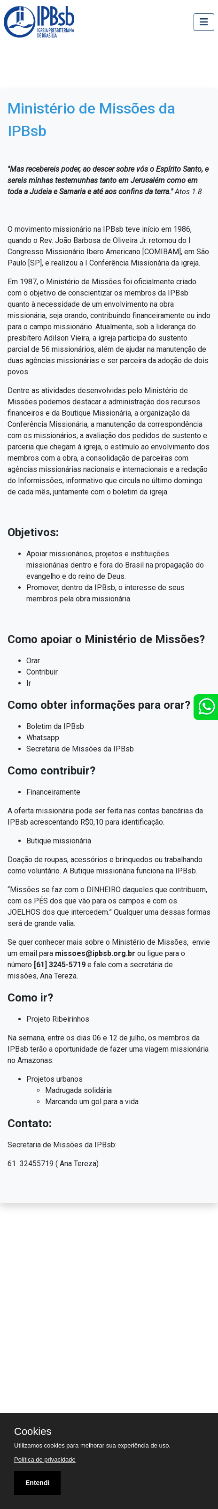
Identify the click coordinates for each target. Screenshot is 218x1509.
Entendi (37, 1482)
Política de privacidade (45, 1459)
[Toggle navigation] (204, 22)
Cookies (32, 1431)
